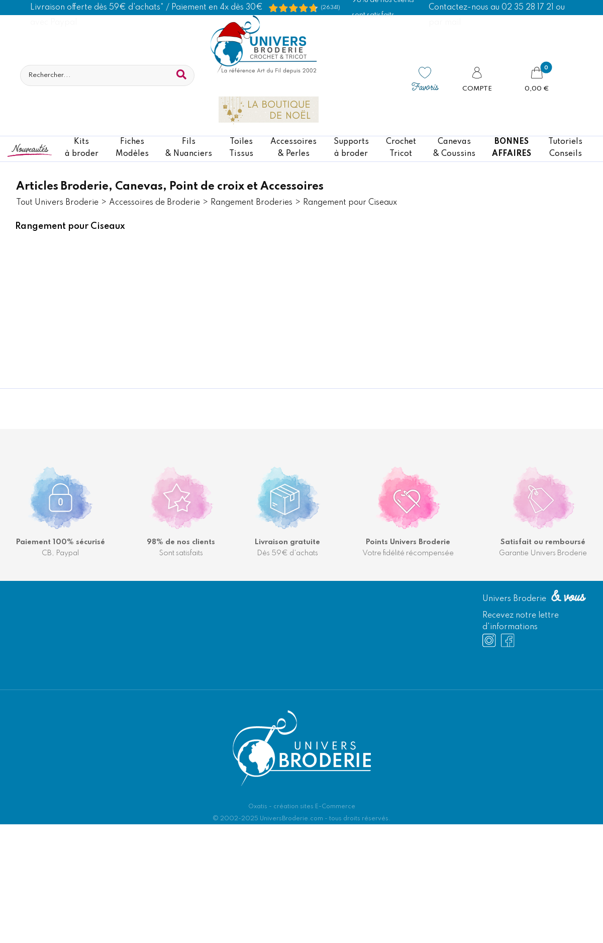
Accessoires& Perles (293, 148)
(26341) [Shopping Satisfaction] (330, 8)
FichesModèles (132, 148)
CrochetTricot (401, 148)
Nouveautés (30, 148)
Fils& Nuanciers (188, 148)
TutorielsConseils (565, 148)
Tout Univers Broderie (57, 203)
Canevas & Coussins (454, 148)
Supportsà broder (351, 148)
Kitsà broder (81, 148)
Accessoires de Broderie (154, 203)
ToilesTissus (241, 148)
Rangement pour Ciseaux (350, 203)
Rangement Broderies (251, 203)
